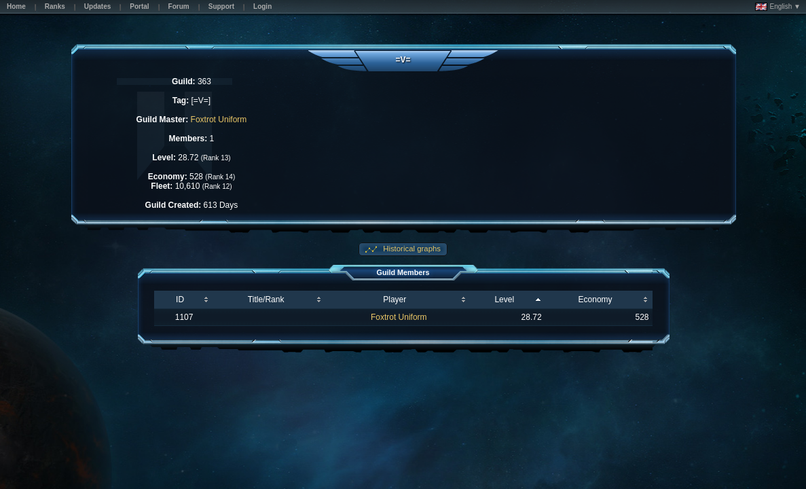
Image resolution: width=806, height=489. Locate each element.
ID (180, 299)
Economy (595, 299)
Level (504, 299)
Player (394, 299)
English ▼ (778, 7)
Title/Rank (266, 299)
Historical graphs (411, 248)
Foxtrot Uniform (219, 119)
